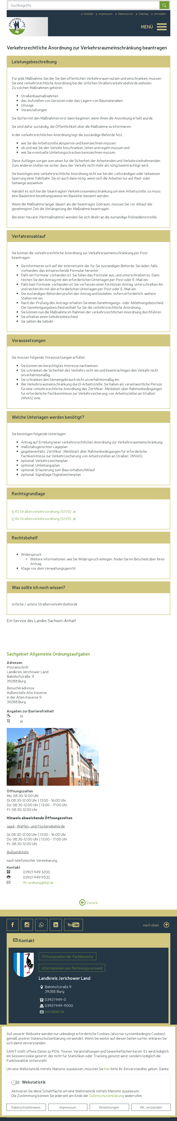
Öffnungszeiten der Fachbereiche (67, 956)
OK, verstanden (151, 1107)
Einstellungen (109, 1107)
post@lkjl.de (54, 1011)
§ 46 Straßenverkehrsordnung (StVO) (42, 518)
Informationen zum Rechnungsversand (72, 967)
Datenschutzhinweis (26, 1107)
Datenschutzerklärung (107, 1095)
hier (107, 1068)
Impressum (67, 1107)
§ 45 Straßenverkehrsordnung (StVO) (42, 511)
